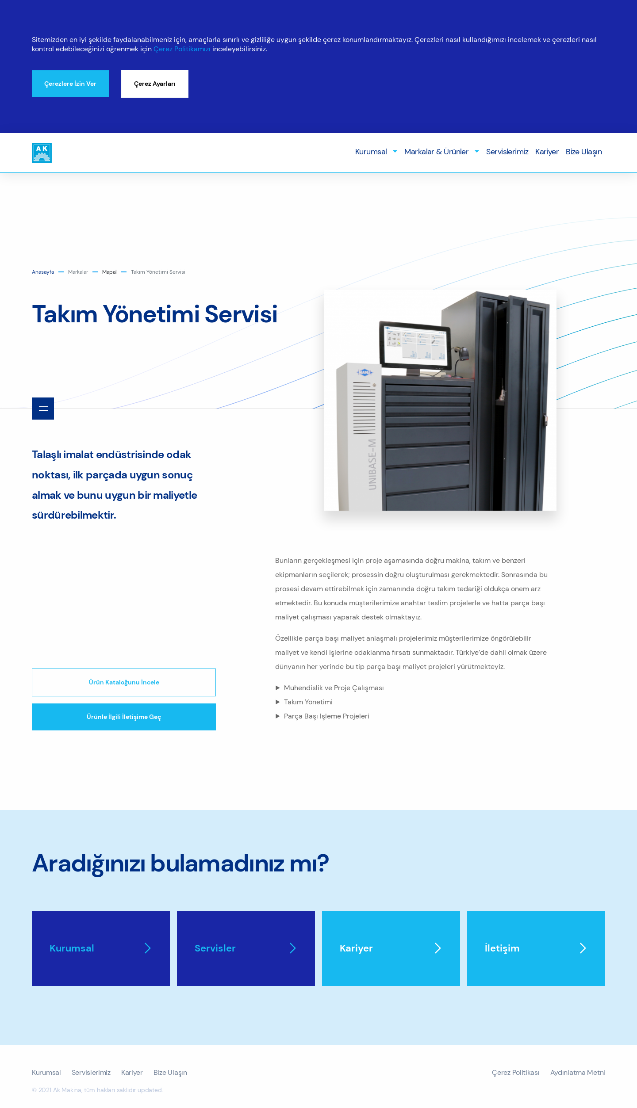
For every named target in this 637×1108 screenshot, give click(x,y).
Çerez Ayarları (155, 84)
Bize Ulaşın (584, 151)
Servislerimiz (507, 151)
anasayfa (43, 271)
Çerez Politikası (515, 1072)
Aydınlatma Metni (577, 1072)
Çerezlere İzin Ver (70, 84)
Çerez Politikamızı (182, 48)
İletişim (502, 948)
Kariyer (547, 151)
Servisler (215, 948)
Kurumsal (371, 151)
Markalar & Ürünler (436, 151)
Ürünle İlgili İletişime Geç (124, 717)
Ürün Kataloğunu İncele (124, 682)
